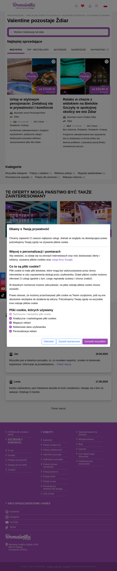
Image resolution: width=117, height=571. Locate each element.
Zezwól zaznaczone (69, 341)
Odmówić (49, 341)
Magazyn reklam (22, 322)
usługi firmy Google (62, 259)
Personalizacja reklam (25, 331)
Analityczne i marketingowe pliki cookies (34, 318)
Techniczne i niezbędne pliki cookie (32, 314)
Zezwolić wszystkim (95, 341)
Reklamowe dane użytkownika (29, 327)
